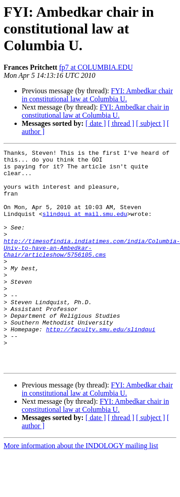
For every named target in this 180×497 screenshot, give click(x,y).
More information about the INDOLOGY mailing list (81, 489)
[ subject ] (150, 123)
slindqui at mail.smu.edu (85, 227)
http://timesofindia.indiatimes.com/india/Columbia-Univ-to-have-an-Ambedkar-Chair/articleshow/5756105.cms (92, 268)
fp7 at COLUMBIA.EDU (96, 67)
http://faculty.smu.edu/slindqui (101, 366)
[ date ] (95, 123)
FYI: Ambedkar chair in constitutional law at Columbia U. (97, 95)
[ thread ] (121, 123)
